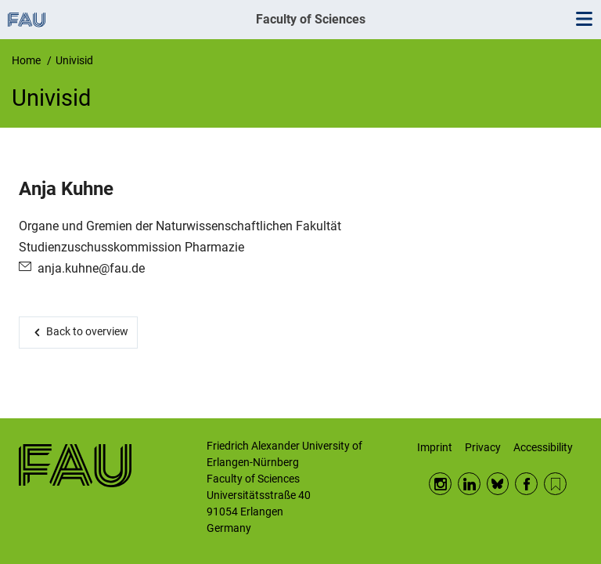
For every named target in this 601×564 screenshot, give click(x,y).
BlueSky (498, 483)
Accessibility (543, 447)
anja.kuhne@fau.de (91, 268)
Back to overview (87, 331)
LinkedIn (469, 483)
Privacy (483, 447)
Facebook (526, 483)
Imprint (434, 447)
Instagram (440, 483)
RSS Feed (555, 483)
